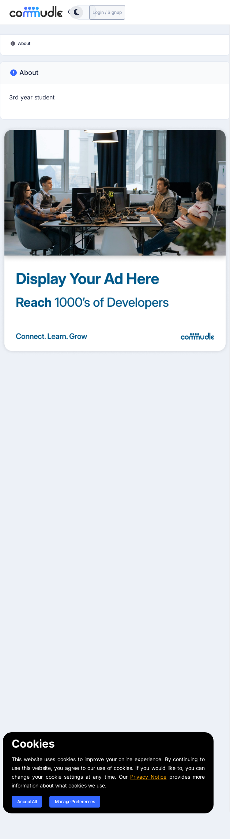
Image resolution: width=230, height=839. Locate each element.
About (23, 72)
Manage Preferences (75, 801)
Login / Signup (107, 12)
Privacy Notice (148, 777)
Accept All (27, 801)
